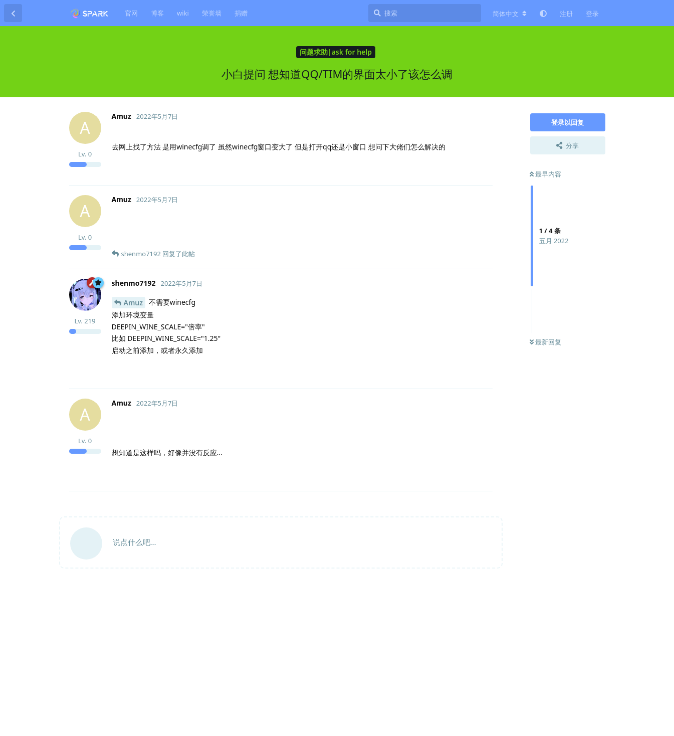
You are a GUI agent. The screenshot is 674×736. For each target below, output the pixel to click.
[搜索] (424, 13)
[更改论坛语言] (509, 14)
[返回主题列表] (13, 13)
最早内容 (545, 173)
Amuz (133, 302)
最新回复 (545, 341)
